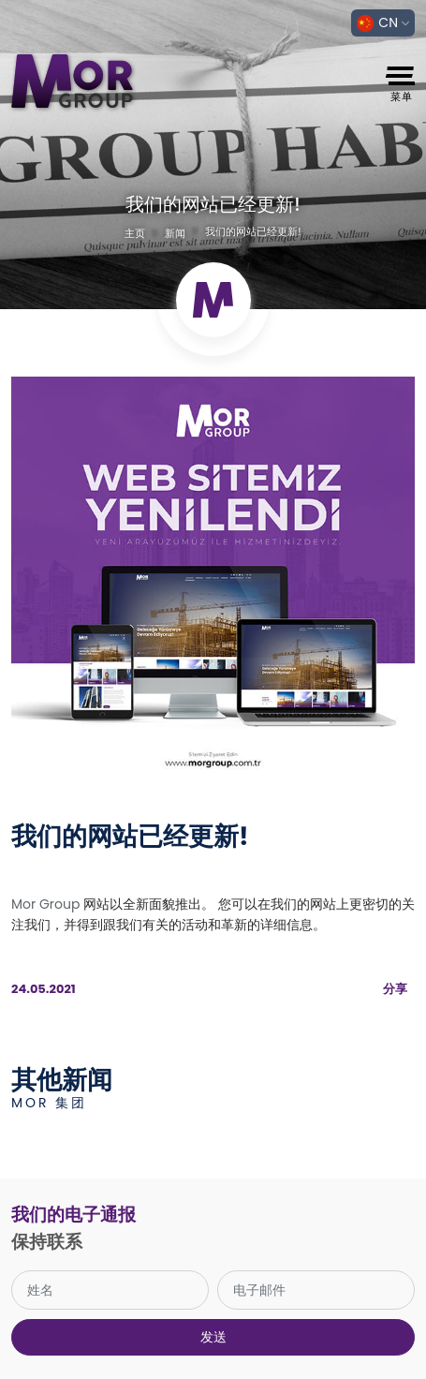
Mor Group (45, 904)
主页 (135, 233)
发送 (213, 1336)
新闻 (175, 233)
